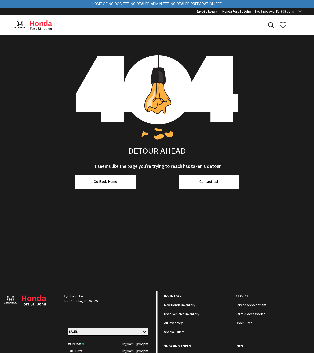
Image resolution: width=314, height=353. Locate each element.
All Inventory (173, 323)
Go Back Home (105, 181)
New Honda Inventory (179, 305)
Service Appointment (251, 305)
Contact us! (208, 181)
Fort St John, (74, 301)
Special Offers (174, 332)
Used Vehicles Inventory (181, 314)
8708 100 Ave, (74, 296)
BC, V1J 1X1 (91, 301)
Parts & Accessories (250, 314)
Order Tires (244, 323)
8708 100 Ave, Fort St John (274, 12)
